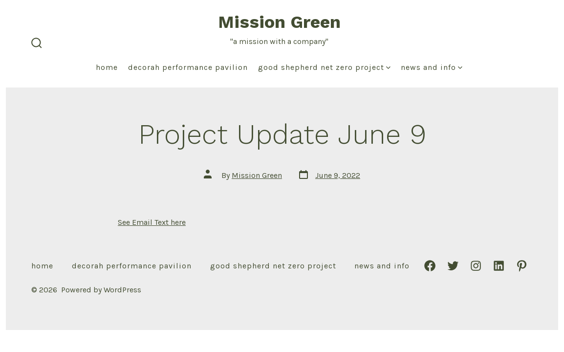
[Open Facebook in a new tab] (429, 265)
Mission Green (257, 175)
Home (107, 67)
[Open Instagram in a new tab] (475, 265)
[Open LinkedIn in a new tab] (498, 265)
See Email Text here (152, 222)
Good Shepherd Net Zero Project (324, 67)
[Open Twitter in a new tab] (452, 265)
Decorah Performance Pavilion (188, 67)
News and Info (431, 67)
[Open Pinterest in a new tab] (521, 265)
